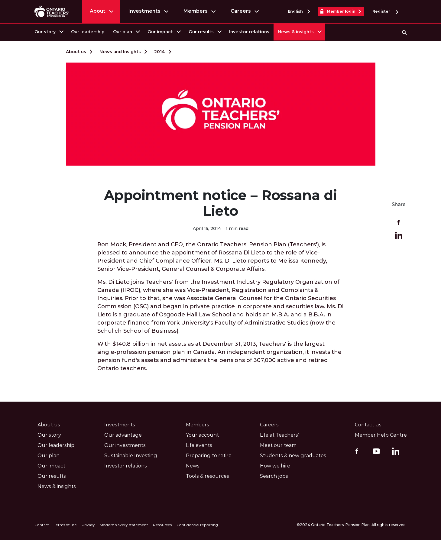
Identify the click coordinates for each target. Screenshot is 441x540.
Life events (199, 445)
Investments (144, 11)
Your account (202, 435)
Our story (45, 31)
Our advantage (123, 435)
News (192, 466)
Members (195, 11)
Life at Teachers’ (279, 435)
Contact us (368, 425)
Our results (201, 31)
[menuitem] (48, 32)
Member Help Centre (381, 435)
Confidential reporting (197, 524)
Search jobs (274, 476)
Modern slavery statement (124, 524)
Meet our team (278, 445)
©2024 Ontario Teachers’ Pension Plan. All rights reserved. (352, 524)
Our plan (122, 31)
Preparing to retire (209, 455)
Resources (162, 524)
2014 (159, 51)
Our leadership (88, 31)
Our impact (160, 31)
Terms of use (65, 524)
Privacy (88, 524)
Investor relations (249, 31)
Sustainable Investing (130, 455)
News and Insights (120, 51)
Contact (41, 524)
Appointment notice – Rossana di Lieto (220, 203)
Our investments (125, 445)
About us (76, 51)
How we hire (275, 466)
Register (385, 11)
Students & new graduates (293, 455)
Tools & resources (207, 476)
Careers (241, 11)
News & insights (296, 31)
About (97, 11)
